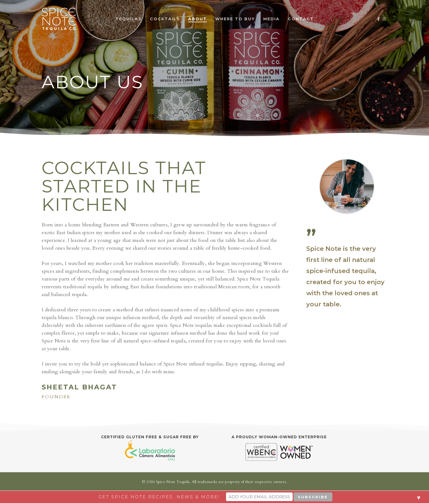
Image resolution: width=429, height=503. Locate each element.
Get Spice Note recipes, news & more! (159, 496)
